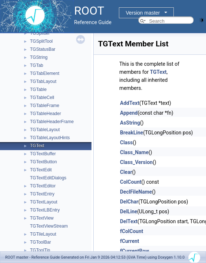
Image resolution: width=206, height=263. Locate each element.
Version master (143, 13)
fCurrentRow (134, 251)
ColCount (130, 182)
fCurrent (129, 241)
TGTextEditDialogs (48, 177)
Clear (126, 172)
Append (129, 113)
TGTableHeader (45, 113)
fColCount (131, 231)
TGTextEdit (41, 169)
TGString (39, 57)
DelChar (129, 202)
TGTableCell (42, 97)
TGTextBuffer (43, 153)
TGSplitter (40, 33)
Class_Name (134, 152)
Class (126, 142)
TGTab (36, 65)
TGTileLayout (43, 234)
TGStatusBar (42, 49)
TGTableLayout (45, 129)
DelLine (128, 211)
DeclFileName (136, 192)
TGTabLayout (43, 81)
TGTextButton (43, 161)
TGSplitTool (41, 41)
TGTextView (41, 218)
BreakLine (131, 133)
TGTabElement (44, 73)
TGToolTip (40, 250)
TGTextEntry (42, 194)
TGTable (38, 89)
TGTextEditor (43, 185)
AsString (130, 123)
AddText (129, 103)
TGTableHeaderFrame (52, 121)
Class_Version (136, 162)
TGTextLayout (43, 202)
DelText (129, 221)
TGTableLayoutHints (50, 137)
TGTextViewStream (49, 226)
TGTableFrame (44, 105)
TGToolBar (40, 242)
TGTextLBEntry (45, 210)
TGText (37, 145)
